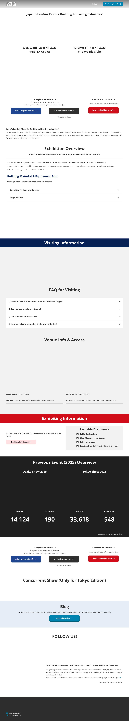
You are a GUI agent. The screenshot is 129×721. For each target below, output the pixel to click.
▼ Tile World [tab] (42, 170)
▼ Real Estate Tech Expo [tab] (105, 167)
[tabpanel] (64, 191)
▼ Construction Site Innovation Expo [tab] (60, 167)
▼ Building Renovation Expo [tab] (96, 163)
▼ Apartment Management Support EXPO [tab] (21, 170)
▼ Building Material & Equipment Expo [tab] (20, 163)
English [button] (95, 4)
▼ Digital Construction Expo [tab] (85, 167)
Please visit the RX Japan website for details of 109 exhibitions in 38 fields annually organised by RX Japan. (82, 678)
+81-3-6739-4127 (15, 716)
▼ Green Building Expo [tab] (77, 163)
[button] (113, 4)
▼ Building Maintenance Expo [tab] (35, 167)
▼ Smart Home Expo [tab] (43, 163)
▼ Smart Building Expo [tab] (15, 167)
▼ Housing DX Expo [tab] (60, 163)
